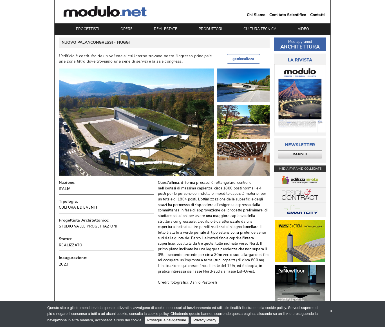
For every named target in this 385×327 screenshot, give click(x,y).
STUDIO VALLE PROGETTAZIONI (88, 226)
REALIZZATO (70, 245)
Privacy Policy (204, 320)
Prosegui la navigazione (166, 320)
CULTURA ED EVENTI (78, 207)
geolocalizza (243, 58)
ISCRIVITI (300, 154)
